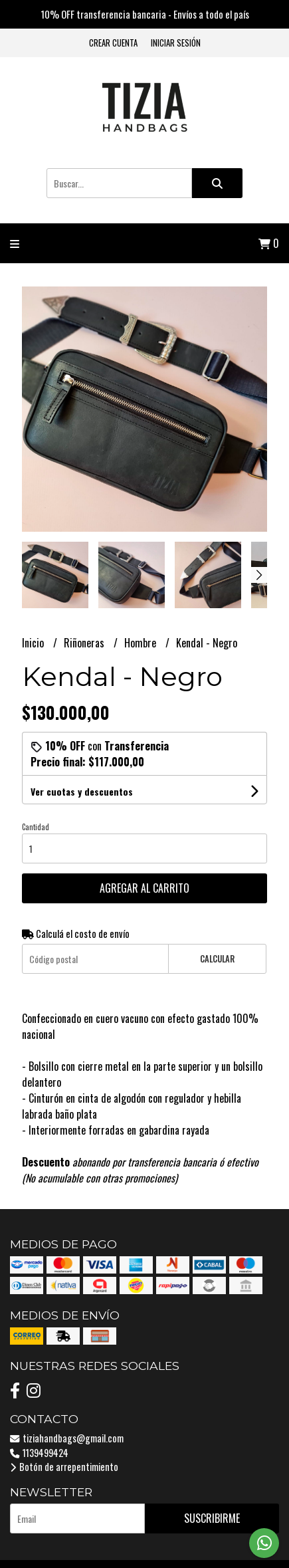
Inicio (34, 643)
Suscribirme (212, 1518)
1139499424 (39, 1453)
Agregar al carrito (144, 888)
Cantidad (35, 827)
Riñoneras (85, 643)
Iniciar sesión (176, 43)
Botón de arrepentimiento (64, 1467)
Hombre (141, 643)
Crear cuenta (113, 43)
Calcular (217, 958)
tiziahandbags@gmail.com (67, 1438)
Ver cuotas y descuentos (82, 791)
